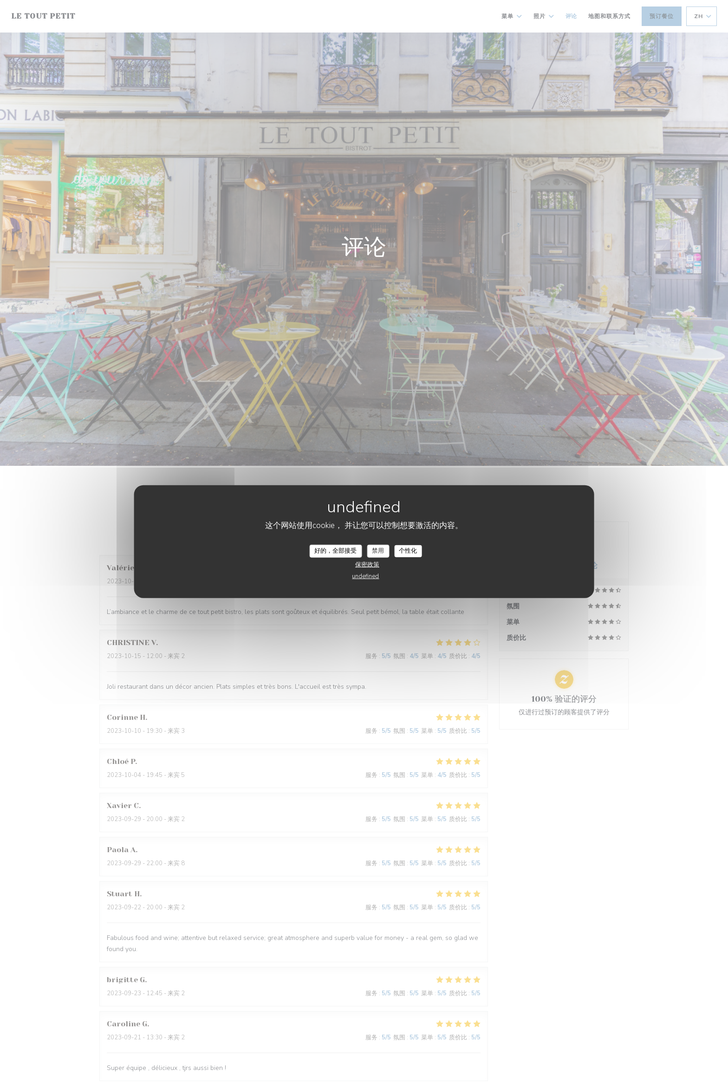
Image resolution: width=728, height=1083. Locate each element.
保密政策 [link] (367, 564)
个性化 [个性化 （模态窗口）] (408, 551)
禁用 (378, 551)
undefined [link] (365, 576)
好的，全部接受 (335, 551)
